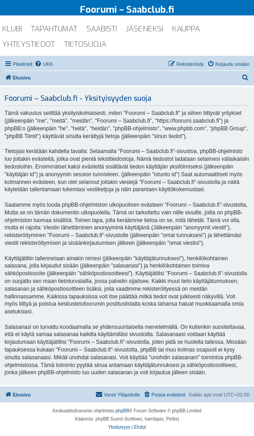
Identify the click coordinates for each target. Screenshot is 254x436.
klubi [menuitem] (12, 29)
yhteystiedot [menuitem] (28, 44)
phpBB (122, 410)
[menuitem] (44, 64)
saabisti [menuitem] (101, 29)
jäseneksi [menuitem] (144, 29)
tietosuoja (85, 44)
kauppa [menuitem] (186, 29)
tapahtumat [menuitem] (54, 29)
